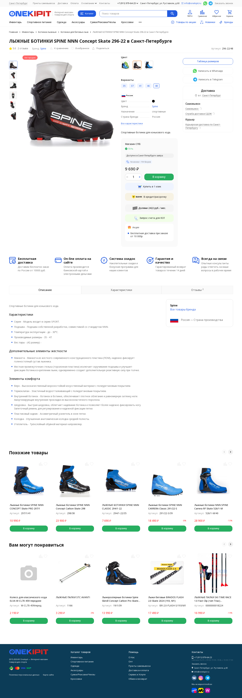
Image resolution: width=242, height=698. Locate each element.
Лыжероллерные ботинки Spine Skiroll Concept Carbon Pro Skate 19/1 (120, 599)
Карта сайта (48, 674)
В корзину (158, 177)
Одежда (61, 22)
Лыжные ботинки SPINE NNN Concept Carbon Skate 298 (73, 506)
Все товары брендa (183, 309)
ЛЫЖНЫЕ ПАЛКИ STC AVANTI (73, 597)
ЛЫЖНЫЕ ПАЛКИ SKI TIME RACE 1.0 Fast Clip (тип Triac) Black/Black (212, 599)
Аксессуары (78, 22)
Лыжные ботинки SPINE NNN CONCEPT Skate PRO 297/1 (26, 506)
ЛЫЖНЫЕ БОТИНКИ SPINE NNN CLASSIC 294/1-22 (120, 506)
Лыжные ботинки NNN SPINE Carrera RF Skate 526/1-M (211, 506)
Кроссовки (127, 22)
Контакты (104, 3)
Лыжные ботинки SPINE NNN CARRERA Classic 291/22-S (165, 506)
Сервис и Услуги (137, 674)
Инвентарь (15, 22)
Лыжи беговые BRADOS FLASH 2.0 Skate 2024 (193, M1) (166, 599)
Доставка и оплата (139, 670)
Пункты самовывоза (44, 3)
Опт (131, 661)
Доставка (63, 3)
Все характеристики (132, 123)
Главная (13, 31)
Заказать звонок (224, 3)
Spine (43, 48)
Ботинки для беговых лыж (74, 31)
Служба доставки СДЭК (198, 113)
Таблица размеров (208, 61)
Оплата (74, 3)
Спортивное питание (39, 22)
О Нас (132, 657)
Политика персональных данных (24, 674)
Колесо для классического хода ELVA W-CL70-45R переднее (28, 599)
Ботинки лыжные (47, 31)
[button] (224, 451)
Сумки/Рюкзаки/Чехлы (103, 22)
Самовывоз (192, 108)
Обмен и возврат (138, 678)
